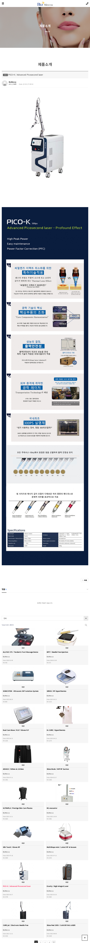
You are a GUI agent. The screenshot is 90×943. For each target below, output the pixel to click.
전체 (5, 591)
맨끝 (54, 914)
